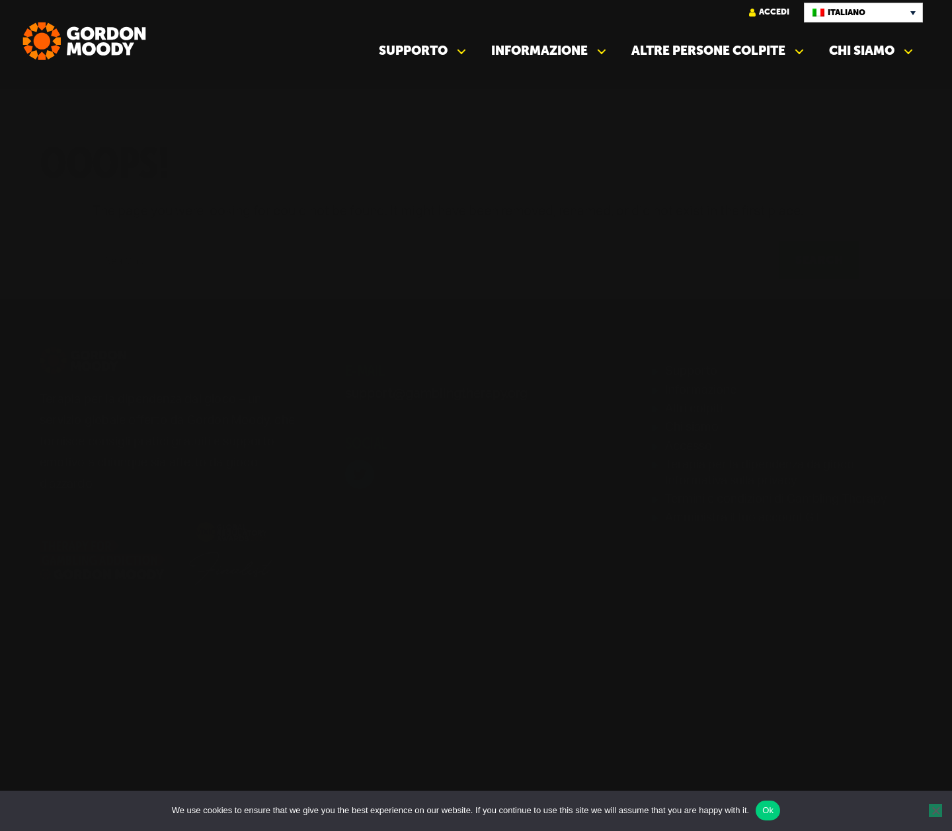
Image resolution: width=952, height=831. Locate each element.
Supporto (413, 50)
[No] (935, 810)
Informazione (539, 50)
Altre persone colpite (708, 50)
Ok (768, 810)
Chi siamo (861, 50)
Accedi (769, 12)
